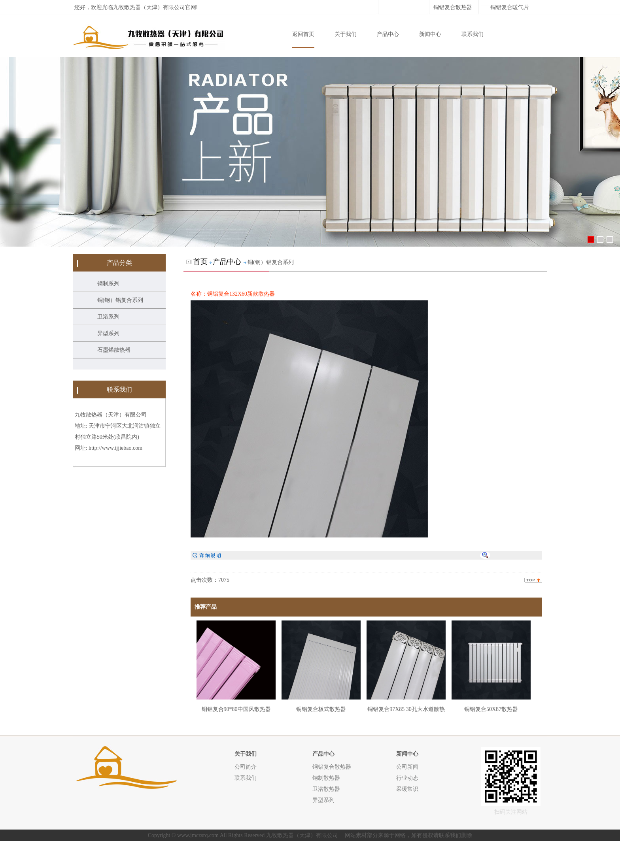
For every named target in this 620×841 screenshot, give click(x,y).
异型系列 (108, 333)
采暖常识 (407, 789)
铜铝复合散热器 (452, 7)
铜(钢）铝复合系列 (120, 300)
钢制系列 (108, 284)
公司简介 (245, 767)
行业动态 (407, 778)
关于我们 (346, 34)
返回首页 (303, 34)
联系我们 (472, 34)
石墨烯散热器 (113, 350)
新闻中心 (430, 34)
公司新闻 (407, 767)
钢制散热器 (326, 778)
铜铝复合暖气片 (509, 7)
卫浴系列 (108, 317)
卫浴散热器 (326, 789)
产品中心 (388, 34)
